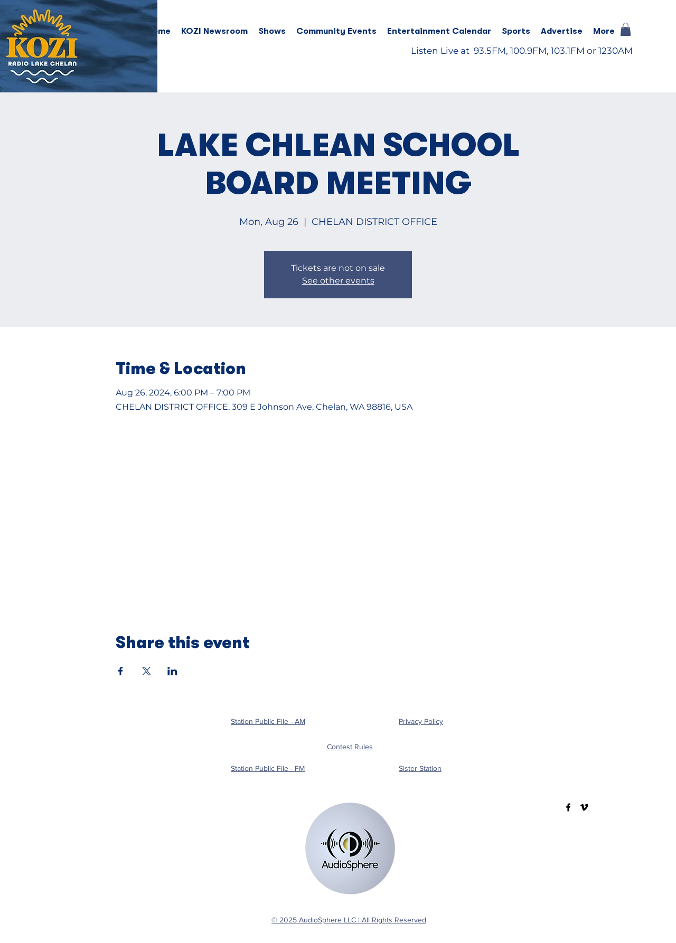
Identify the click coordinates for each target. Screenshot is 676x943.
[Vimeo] (584, 807)
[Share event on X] (147, 671)
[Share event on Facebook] (121, 671)
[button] (272, 31)
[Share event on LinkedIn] (172, 671)
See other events (338, 281)
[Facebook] (568, 807)
